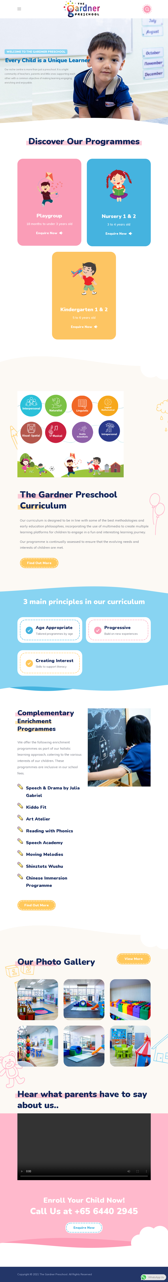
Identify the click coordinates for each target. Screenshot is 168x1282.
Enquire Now (49, 233)
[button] (39, 563)
